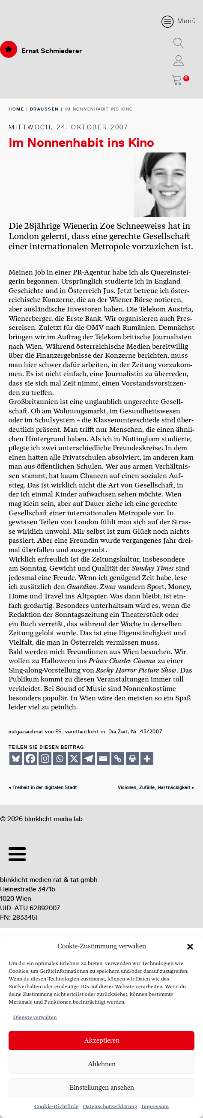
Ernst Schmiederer (51, 51)
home (16, 109)
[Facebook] (30, 758)
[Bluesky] (15, 758)
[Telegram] (88, 758)
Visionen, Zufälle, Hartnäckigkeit (154, 787)
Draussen (44, 109)
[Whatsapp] (59, 758)
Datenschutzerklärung (110, 1106)
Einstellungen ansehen (101, 1088)
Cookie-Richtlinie (56, 1106)
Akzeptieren (101, 1041)
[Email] (103, 758)
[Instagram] (45, 758)
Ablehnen (102, 1064)
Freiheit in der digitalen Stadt (44, 787)
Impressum (155, 1106)
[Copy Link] (117, 758)
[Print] (132, 758)
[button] (190, 946)
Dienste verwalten (35, 1017)
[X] (74, 758)
